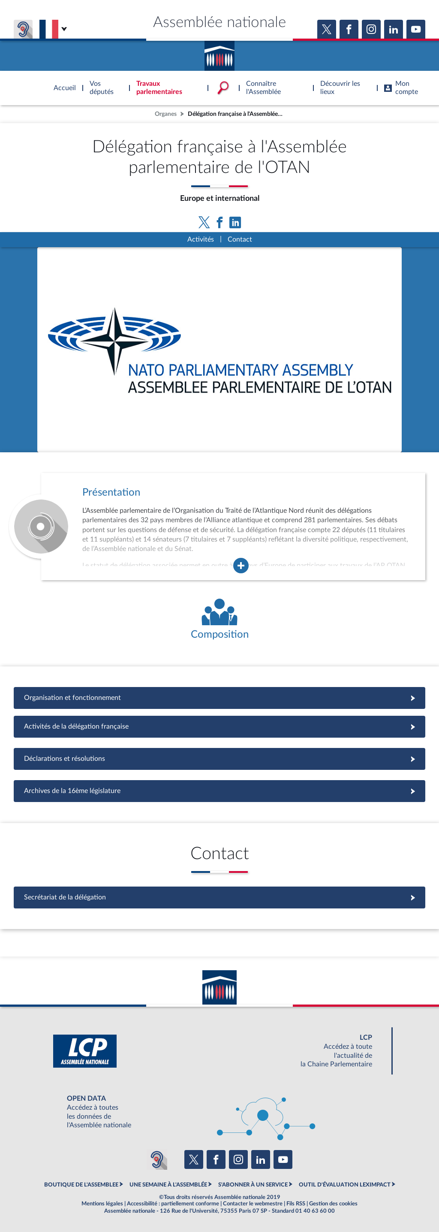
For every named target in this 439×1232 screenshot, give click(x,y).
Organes (166, 114)
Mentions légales (102, 1203)
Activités (200, 239)
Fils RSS (295, 1203)
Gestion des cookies (333, 1203)
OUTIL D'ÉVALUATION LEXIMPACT (345, 1184)
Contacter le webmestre (253, 1203)
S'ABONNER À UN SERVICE (253, 1184)
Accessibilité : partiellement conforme (173, 1203)
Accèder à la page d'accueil (219, 52)
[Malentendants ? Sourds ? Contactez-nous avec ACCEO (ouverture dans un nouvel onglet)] (157, 1159)
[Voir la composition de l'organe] (219, 620)
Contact (240, 239)
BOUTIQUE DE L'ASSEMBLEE (81, 1184)
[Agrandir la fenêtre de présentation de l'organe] (241, 565)
